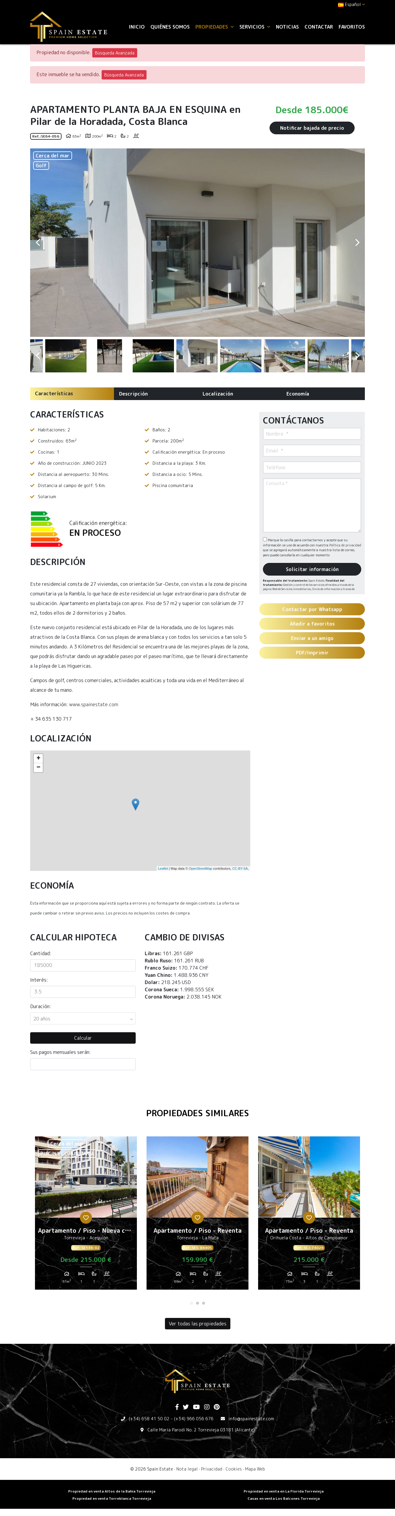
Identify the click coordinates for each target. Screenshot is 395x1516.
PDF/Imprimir (312, 652)
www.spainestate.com (93, 704)
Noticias (287, 26)
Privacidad (211, 1469)
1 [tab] (191, 1303)
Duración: (40, 1006)
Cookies (234, 1469)
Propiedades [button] (214, 26)
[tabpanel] (86, 1215)
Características (54, 393)
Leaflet (163, 868)
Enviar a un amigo (312, 638)
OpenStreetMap (200, 868)
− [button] (38, 767)
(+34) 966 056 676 (193, 1418)
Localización (218, 393)
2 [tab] (197, 1303)
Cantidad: (40, 953)
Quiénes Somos (170, 26)
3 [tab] (203, 1303)
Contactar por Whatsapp (312, 609)
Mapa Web (255, 1469)
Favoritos (352, 26)
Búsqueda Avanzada (114, 53)
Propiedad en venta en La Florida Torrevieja (284, 1491)
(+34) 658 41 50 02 (149, 1418)
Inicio (137, 26)
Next (357, 242)
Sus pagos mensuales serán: (60, 1052)
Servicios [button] (254, 26)
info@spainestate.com (251, 1418)
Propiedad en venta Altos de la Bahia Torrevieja (111, 1491)
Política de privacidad (345, 545)
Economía (297, 393)
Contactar (319, 26)
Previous (37, 242)
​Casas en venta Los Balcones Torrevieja (284, 1498)
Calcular (83, 1038)
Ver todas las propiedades (197, 1323)
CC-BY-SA (240, 868)
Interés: (39, 980)
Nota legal (187, 1469)
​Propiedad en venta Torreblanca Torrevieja (111, 1498)
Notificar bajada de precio (312, 128)
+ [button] (38, 758)
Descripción (133, 393)
